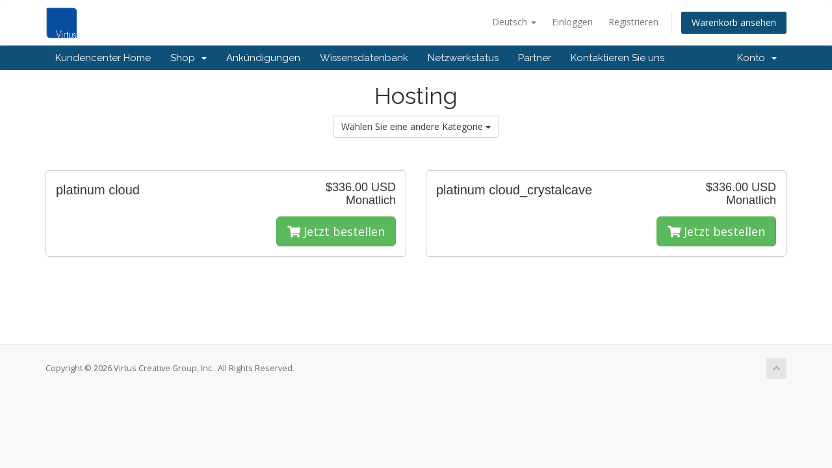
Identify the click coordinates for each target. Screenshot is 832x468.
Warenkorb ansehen (734, 22)
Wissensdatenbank (364, 58)
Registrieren (633, 22)
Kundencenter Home (103, 58)
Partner (534, 58)
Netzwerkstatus (463, 58)
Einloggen (572, 22)
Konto (757, 58)
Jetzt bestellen (336, 231)
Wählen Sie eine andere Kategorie (416, 126)
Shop (188, 58)
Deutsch (514, 22)
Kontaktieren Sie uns (617, 58)
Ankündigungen (263, 58)
